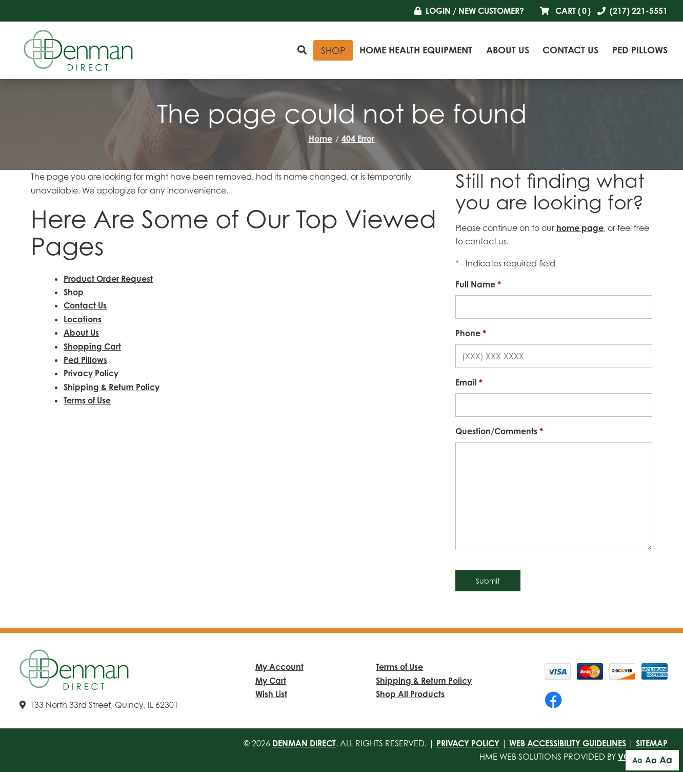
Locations (83, 319)
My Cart (270, 681)
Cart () (565, 11)
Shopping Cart (92, 346)
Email (469, 382)
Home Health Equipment (415, 49)
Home (320, 138)
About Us (507, 49)
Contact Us (570, 49)
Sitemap (652, 743)
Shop (333, 50)
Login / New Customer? (469, 11)
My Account (279, 667)
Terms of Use (87, 400)
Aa (637, 760)
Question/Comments (499, 431)
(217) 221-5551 (632, 11)
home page (580, 228)
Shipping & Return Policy (111, 387)
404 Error (358, 138)
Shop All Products (410, 694)
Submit (488, 580)
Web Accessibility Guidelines (567, 743)
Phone (470, 333)
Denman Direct (304, 743)
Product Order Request (108, 279)
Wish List (271, 694)
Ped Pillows (640, 49)
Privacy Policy (91, 373)
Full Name (478, 284)
